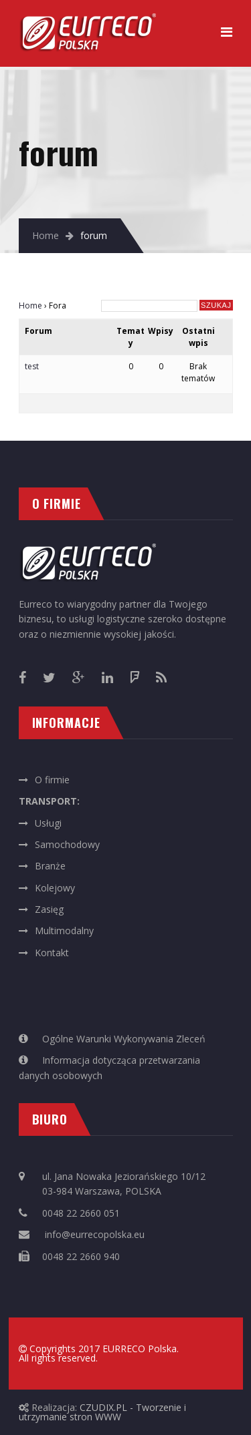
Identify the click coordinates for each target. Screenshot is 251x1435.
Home (45, 235)
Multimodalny (64, 930)
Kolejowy (55, 887)
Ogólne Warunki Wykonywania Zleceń (123, 1038)
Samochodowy (67, 844)
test (32, 366)
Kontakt (52, 952)
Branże (50, 865)
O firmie (52, 779)
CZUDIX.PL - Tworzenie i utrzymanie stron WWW (102, 1412)
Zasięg (49, 909)
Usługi (48, 823)
